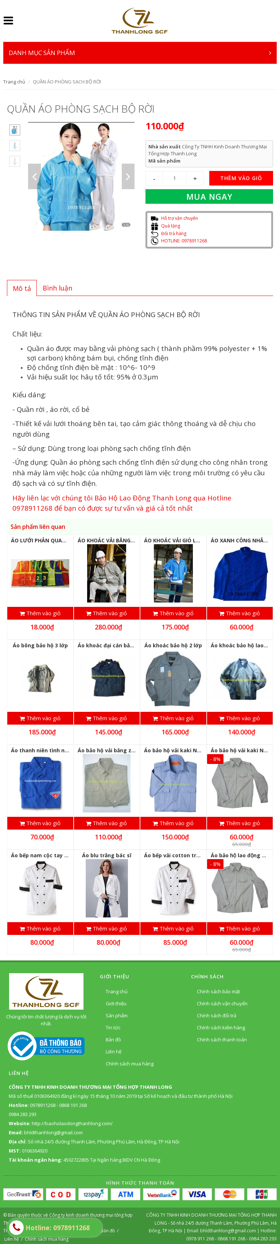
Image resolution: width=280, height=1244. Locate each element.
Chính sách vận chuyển (222, 1000)
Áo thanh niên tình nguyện (46, 748)
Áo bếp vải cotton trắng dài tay (185, 853)
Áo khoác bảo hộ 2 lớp (173, 644)
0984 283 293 (263, 1235)
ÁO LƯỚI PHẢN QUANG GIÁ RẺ (49, 540)
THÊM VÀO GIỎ (241, 178)
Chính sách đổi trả (216, 1012)
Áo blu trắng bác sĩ (106, 853)
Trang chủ (14, 81)
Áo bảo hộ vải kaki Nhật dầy (180, 748)
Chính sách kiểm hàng (221, 1024)
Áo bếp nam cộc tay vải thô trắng (54, 853)
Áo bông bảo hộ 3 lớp (40, 644)
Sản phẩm (117, 1012)
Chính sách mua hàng (129, 1060)
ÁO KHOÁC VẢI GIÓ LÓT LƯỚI (181, 540)
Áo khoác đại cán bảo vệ (109, 644)
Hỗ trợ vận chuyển (174, 218)
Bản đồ (113, 1036)
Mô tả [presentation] (22, 288)
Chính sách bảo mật (218, 988)
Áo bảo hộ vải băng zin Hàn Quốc (120, 748)
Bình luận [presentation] (57, 288)
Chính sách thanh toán (222, 1036)
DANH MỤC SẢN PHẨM (140, 53)
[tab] (22, 288)
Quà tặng (165, 226)
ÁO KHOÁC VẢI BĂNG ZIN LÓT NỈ (119, 540)
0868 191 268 (231, 1235)
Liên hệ (113, 1048)
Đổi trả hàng (168, 233)
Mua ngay (209, 196)
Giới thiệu (116, 1000)
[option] (15, 130)
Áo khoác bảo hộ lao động (245, 644)
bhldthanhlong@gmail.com (228, 1227)
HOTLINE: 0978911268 (179, 241)
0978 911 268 (200, 1235)
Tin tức (113, 1024)
